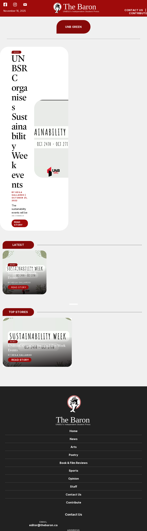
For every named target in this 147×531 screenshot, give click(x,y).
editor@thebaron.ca (43, 525)
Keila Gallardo (18, 193)
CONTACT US (133, 10)
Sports (73, 470)
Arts (74, 447)
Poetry (73, 455)
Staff (73, 486)
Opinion (73, 478)
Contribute (73, 502)
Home (73, 431)
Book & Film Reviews (74, 463)
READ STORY (18, 223)
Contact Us (73, 494)
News (13, 342)
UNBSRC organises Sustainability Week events (20, 121)
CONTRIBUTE (138, 13)
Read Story (18, 287)
